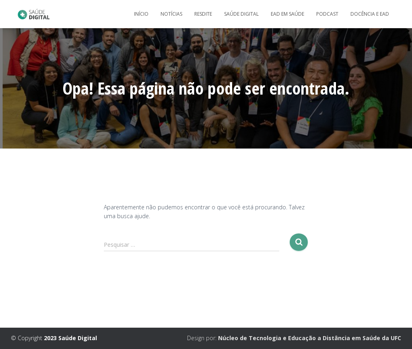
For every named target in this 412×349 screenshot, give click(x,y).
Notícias (171, 13)
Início (141, 13)
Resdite (203, 13)
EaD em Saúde (287, 13)
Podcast (327, 13)
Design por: (294, 338)
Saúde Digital (241, 13)
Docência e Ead (369, 13)
